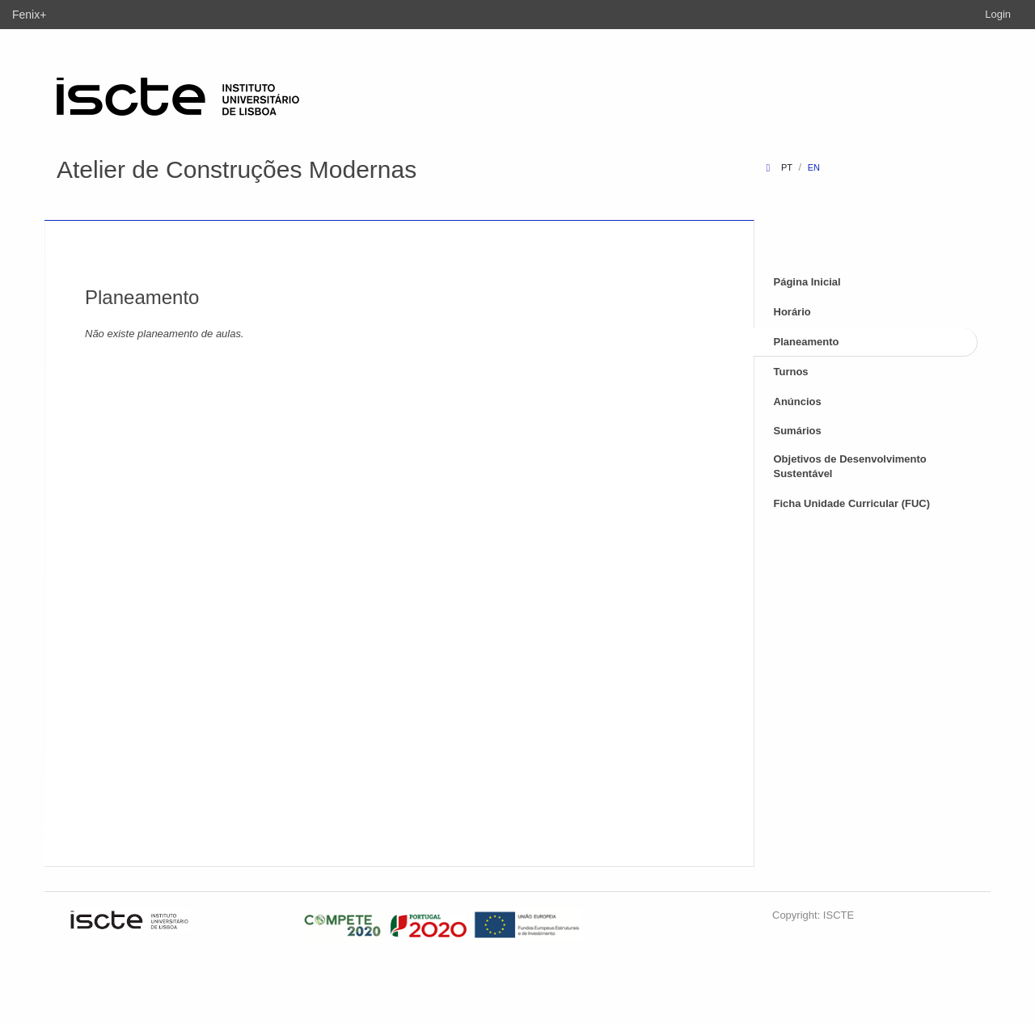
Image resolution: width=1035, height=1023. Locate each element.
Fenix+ (29, 14)
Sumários (798, 431)
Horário (792, 312)
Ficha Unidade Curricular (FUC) (852, 503)
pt (786, 167)
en (814, 167)
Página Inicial (807, 282)
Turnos (791, 372)
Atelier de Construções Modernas (236, 169)
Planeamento (806, 342)
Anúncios (798, 401)
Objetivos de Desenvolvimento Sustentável (850, 466)
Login (998, 14)
